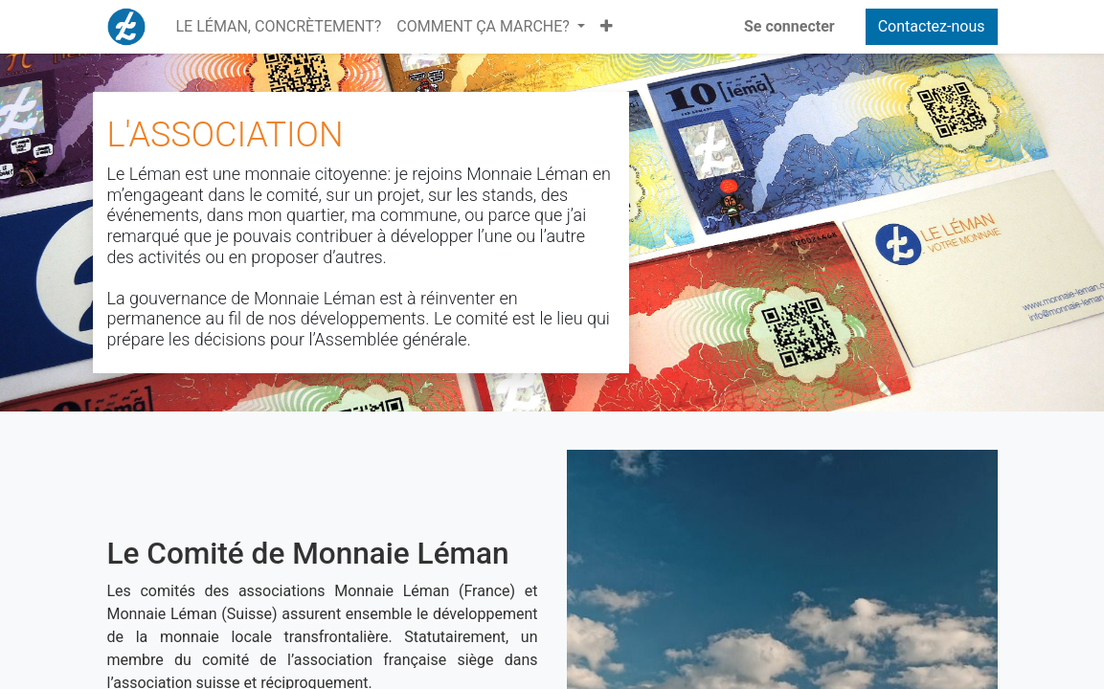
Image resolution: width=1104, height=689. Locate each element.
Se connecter (789, 26)
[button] (606, 27)
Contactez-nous (931, 26)
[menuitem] (279, 27)
